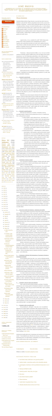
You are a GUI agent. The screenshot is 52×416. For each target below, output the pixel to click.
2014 (4, 208)
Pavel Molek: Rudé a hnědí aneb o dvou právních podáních (31, 359)
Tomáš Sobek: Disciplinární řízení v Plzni (28, 382)
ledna (6, 302)
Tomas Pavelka (5, 45)
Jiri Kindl (4, 34)
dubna (6, 228)
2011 (4, 307)
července (6, 222)
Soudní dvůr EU (6, 162)
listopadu (7, 214)
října (6, 216)
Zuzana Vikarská (5, 47)
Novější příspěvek (20, 348)
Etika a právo (4, 180)
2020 (4, 196)
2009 (4, 311)
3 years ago (8, 132)
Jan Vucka (4, 126)
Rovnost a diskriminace (8, 165)
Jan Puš (3, 93)
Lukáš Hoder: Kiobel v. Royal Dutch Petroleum (9, 240)
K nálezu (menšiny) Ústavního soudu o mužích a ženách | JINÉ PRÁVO (8, 131)
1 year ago (8, 76)
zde (32, 324)
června (6, 224)
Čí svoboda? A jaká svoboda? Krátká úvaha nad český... (8, 235)
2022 (4, 192)
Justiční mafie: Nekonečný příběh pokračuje (8, 295)
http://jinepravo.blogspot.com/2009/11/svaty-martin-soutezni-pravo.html (8, 122)
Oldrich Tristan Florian (7, 79)
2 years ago (9, 90)
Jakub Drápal (5, 28)
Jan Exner (4, 30)
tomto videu (26, 331)
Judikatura (5, 142)
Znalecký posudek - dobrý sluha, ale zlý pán (28, 371)
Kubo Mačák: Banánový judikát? (26, 376)
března (6, 298)
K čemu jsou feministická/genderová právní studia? (9, 245)
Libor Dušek (4, 36)
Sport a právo (11, 169)
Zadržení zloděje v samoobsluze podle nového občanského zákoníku (33, 362)
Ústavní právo (6, 145)
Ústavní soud (6, 144)
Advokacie (6, 171)
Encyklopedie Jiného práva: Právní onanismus (8, 290)
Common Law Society (6, 338)
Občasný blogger (5, 39)
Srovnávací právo (10, 174)
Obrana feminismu (21, 18)
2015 (4, 206)
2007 (4, 315)
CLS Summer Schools (6, 337)
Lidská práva (8, 148)
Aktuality (9, 160)
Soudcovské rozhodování (8, 150)
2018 (4, 200)
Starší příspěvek (47, 348)
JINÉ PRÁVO (26, 6)
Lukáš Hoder (4, 37)
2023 (4, 190)
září (5, 218)
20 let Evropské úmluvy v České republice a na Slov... (9, 257)
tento (8, 54)
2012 (4, 305)
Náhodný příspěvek (8, 21)
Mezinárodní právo (9, 166)
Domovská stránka (33, 348)
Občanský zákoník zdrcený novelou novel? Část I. (30, 384)
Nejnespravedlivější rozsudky (26, 368)
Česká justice (8, 151)
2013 (4, 210)
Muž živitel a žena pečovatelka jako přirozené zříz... (8, 262)
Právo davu (22, 374)
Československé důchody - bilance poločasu (8, 267)
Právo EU (5, 140)
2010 (4, 309)
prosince (6, 212)
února (6, 300)
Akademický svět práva (8, 147)
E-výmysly (11, 178)
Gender (9, 177)
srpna (6, 220)
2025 (4, 188)
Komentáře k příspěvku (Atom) (31, 351)
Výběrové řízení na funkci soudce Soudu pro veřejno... (9, 285)
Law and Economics (7, 163)
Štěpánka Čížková (6, 109)
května (6, 226)
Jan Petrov (4, 32)
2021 (4, 194)
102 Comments (34, 341)
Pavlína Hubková (5, 41)
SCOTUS (4, 178)
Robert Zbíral (5, 43)
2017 (4, 202)
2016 (4, 204)
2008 (4, 313)
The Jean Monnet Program (7, 347)
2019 (4, 198)
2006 (4, 317)
